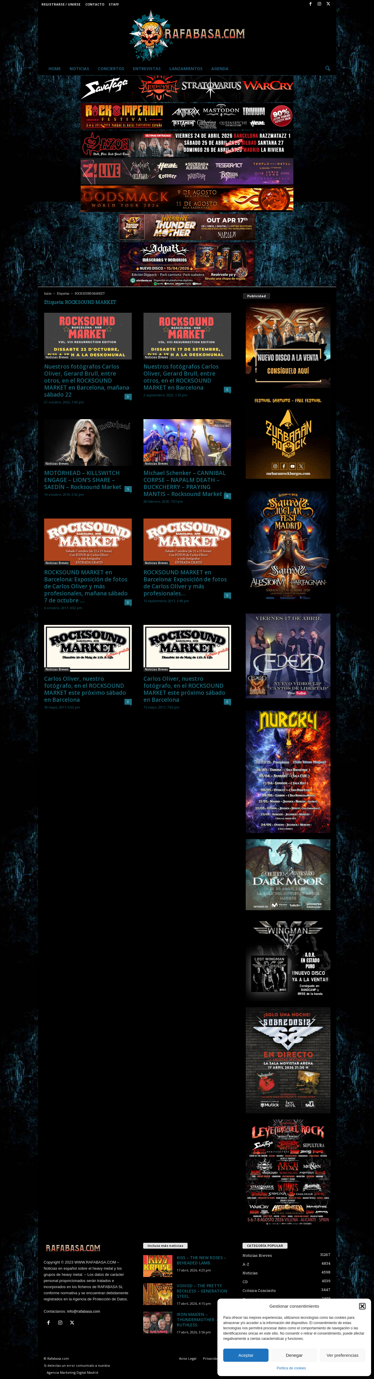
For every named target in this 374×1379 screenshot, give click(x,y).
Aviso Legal (187, 1358)
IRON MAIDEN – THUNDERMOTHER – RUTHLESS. (197, 1319)
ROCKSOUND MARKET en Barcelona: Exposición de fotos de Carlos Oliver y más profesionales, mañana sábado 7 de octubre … (86, 586)
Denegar (294, 1355)
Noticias (79, 68)
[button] (362, 1306)
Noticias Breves (57, 357)
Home (55, 68)
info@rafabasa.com (83, 1311)
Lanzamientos (185, 68)
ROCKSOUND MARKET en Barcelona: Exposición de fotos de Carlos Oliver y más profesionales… (185, 582)
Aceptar (246, 1355)
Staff (114, 4)
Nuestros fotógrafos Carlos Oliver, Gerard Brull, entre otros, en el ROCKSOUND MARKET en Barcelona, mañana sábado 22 (86, 380)
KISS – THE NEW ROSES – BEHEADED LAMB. (201, 1260)
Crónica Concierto (259, 1290)
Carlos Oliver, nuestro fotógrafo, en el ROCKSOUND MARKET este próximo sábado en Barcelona (85, 689)
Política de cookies (291, 1368)
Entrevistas (147, 68)
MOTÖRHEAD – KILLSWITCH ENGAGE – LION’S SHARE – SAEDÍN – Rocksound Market (83, 480)
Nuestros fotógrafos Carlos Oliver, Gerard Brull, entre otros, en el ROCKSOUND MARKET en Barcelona (181, 377)
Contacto (94, 4)
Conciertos (111, 68)
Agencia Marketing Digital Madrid (72, 1372)
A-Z (246, 1264)
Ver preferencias (343, 1355)
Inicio (47, 294)
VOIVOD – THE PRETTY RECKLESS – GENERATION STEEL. (202, 1291)
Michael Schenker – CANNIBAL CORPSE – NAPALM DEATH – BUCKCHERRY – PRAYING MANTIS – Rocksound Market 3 (185, 483)
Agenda (219, 68)
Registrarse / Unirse (60, 4)
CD (245, 1281)
